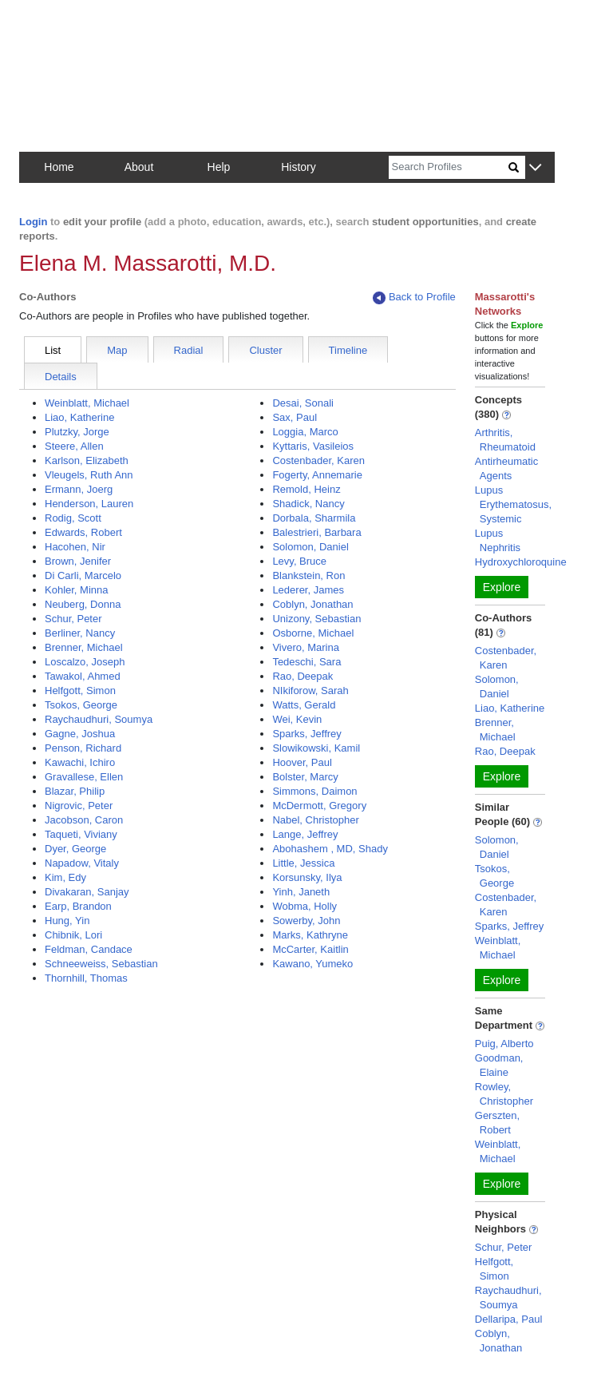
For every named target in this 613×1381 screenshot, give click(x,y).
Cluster (265, 350)
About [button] (139, 167)
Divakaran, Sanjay (87, 892)
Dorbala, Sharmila (313, 518)
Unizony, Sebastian (316, 619)
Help (219, 167)
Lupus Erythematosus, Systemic (513, 504)
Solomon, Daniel (310, 547)
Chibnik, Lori (73, 935)
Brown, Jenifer (78, 561)
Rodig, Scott (73, 518)
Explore (501, 587)
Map (117, 350)
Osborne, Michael (313, 633)
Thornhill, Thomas (86, 978)
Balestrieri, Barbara (316, 532)
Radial (189, 350)
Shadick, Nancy (308, 504)
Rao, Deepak (302, 676)
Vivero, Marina (305, 647)
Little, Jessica (303, 863)
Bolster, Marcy (305, 777)
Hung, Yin (67, 921)
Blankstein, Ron (308, 575)
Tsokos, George (81, 705)
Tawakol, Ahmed (83, 676)
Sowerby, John (306, 921)
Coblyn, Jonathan (312, 604)
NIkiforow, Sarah (310, 690)
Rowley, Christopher (504, 1094)
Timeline (348, 350)
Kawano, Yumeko (312, 964)
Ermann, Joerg (79, 489)
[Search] (448, 167)
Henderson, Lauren (89, 504)
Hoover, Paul (301, 762)
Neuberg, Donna (83, 604)
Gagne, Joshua (80, 734)
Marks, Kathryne (310, 935)
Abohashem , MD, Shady (330, 849)
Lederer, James (308, 590)
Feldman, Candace (88, 949)
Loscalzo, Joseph (85, 662)
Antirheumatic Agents (506, 468)
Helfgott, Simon (80, 690)
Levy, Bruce (299, 561)
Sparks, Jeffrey (306, 734)
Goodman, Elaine (499, 1065)
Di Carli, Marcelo (83, 575)
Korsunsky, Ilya (307, 877)
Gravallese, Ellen (84, 777)
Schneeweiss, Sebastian (101, 964)
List (53, 350)
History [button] (298, 167)
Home (58, 167)
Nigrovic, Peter (79, 806)
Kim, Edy (65, 877)
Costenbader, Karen (318, 460)
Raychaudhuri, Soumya (98, 719)
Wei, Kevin (297, 719)
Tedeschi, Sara (306, 662)
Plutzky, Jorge (77, 432)
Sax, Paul (294, 417)
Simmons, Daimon (314, 791)
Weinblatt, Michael (87, 403)
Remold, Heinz (306, 489)
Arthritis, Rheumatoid (505, 440)
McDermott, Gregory (319, 806)
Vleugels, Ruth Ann (89, 475)
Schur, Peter (73, 619)
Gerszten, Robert (497, 1122)
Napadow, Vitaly (82, 863)
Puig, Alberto (504, 1044)
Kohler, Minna (77, 590)
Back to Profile (414, 297)
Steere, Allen (74, 446)
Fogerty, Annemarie (317, 475)
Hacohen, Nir (75, 547)
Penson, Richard (83, 748)
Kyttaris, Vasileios (313, 446)
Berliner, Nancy (80, 633)
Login (33, 222)
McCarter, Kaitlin (310, 949)
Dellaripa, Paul (509, 1319)
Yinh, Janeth (301, 892)
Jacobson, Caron (84, 820)
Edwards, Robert (83, 532)
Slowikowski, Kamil (316, 748)
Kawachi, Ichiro (80, 762)
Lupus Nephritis (497, 540)
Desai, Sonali (303, 403)
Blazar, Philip (75, 791)
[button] (535, 168)
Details (61, 377)
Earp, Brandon (78, 906)
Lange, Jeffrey (305, 834)
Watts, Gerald (303, 705)
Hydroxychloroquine (521, 562)
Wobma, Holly (304, 906)
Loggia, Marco (305, 432)
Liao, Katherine (79, 417)
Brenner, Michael (84, 647)
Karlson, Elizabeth (87, 460)
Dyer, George (75, 849)
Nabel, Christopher (315, 820)
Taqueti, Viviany (81, 834)
